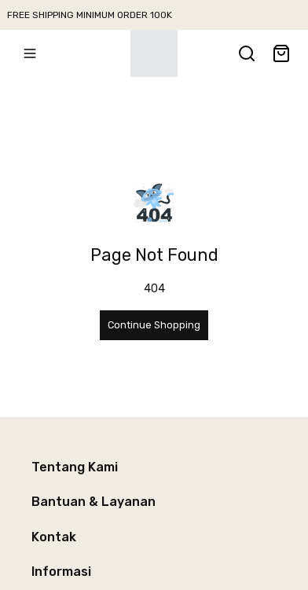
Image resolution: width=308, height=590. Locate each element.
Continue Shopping (154, 325)
